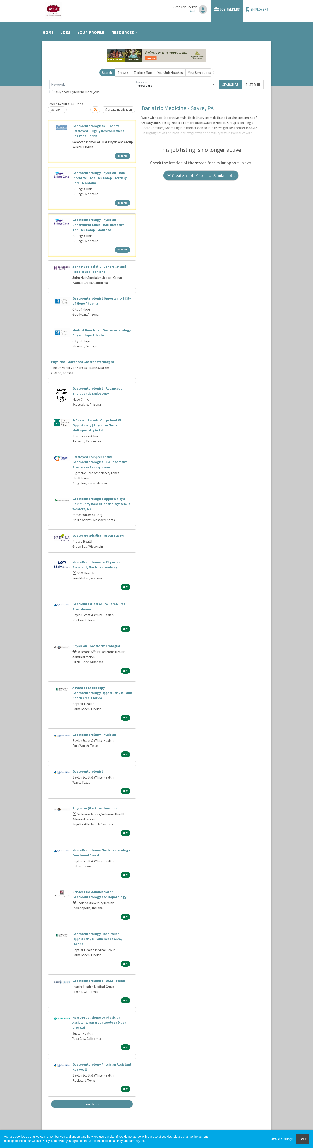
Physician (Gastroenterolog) (94, 808)
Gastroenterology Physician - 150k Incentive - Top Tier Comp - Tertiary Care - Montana (99, 178)
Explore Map (143, 72)
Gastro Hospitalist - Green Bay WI (98, 535)
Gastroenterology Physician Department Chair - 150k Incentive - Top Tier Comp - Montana (99, 225)
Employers (257, 9)
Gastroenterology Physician (94, 734)
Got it (303, 1139)
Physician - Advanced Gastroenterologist (82, 362)
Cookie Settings (281, 1139)
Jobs (66, 32)
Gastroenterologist (87, 771)
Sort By (56, 109)
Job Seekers (227, 9)
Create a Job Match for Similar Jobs (201, 175)
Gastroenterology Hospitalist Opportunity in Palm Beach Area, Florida (97, 939)
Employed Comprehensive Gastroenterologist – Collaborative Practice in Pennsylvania (99, 462)
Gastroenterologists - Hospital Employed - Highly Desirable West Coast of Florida (98, 131)
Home (48, 32)
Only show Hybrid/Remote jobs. (77, 92)
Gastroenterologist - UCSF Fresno (98, 980)
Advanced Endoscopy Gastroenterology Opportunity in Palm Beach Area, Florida (102, 693)
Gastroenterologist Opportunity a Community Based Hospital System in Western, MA (101, 504)
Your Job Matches (170, 72)
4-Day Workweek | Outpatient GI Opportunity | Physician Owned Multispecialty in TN (96, 425)
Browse (122, 72)
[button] (253, 84)
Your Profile (91, 32)
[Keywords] (91, 84)
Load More (92, 1104)
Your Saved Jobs (199, 72)
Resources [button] (123, 32)
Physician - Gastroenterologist (96, 646)
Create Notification (118, 109)
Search (107, 72)
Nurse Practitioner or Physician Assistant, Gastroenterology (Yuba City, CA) (99, 1022)
